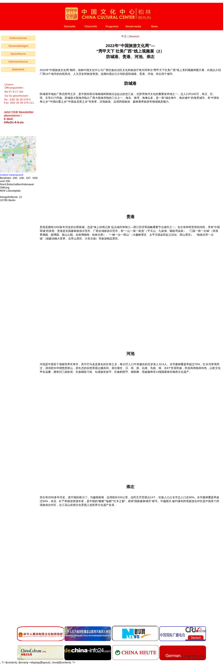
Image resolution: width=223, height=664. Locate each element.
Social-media (133, 26)
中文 (124, 36)
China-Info (91, 26)
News (154, 26)
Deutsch (134, 36)
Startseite (69, 26)
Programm (112, 26)
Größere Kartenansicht (11, 175)
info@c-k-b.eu (14, 122)
